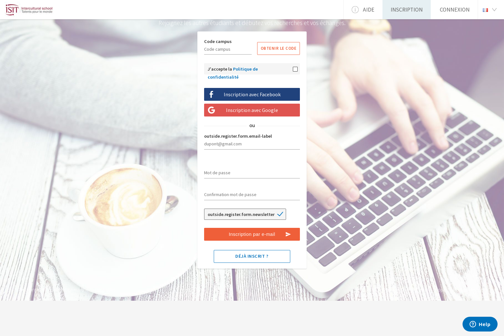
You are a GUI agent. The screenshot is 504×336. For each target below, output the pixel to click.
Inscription (407, 9)
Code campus (218, 41)
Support (441, 290)
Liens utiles (105, 290)
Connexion (455, 9)
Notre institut (31, 290)
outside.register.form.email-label (238, 136)
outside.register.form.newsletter (241, 214)
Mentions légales (469, 290)
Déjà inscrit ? (251, 256)
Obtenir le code (279, 48)
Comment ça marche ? (69, 290)
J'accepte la (233, 70)
